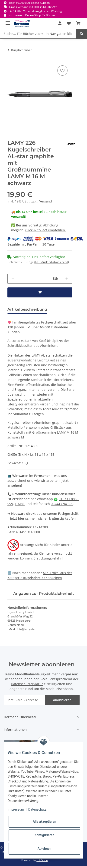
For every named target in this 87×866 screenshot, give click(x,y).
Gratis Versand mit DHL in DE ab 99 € (33, 7)
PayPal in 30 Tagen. (42, 244)
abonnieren (62, 700)
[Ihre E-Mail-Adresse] (24, 700)
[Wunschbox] (69, 23)
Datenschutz (37, 809)
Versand (45, 201)
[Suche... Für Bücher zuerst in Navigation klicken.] (38, 34)
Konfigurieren (44, 835)
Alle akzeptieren (44, 821)
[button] (59, 23)
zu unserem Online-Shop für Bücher (32, 15)
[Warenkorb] (78, 23)
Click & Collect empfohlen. (45, 230)
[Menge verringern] (13, 278)
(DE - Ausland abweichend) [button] (51, 262)
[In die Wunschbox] (62, 70)
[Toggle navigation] (8, 21)
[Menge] (33, 278)
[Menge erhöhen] (66, 278)
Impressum (16, 809)
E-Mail (20, 504)
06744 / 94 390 (62, 504)
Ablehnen (44, 848)
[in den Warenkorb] (39, 292)
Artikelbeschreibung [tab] (27, 309)
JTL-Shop (42, 860)
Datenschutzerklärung (28, 684)
